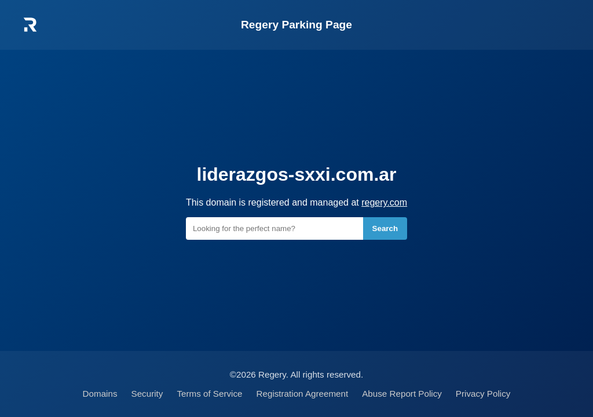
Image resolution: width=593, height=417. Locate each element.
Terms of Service (209, 393)
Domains (100, 393)
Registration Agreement (303, 393)
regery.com (384, 202)
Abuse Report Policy (402, 393)
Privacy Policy (483, 393)
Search (385, 228)
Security (147, 393)
